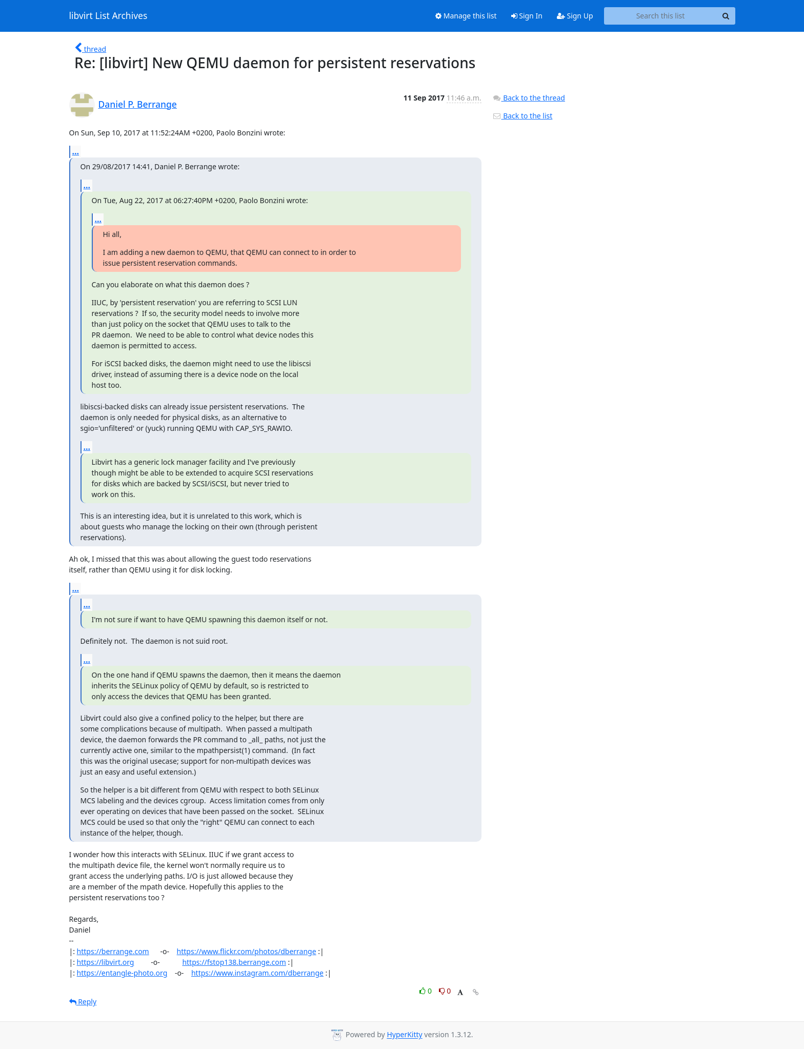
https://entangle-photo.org (122, 973)
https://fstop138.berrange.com (234, 962)
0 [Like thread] (426, 991)
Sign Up (575, 16)
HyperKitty (404, 1035)
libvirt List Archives (108, 16)
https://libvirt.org (105, 962)
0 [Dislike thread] (445, 991)
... (75, 151)
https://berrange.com (113, 951)
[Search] (726, 16)
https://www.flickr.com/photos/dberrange (246, 951)
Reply (83, 1001)
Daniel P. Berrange (137, 104)
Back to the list (522, 116)
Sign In (526, 16)
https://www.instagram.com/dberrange (257, 973)
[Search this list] (660, 16)
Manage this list (466, 16)
